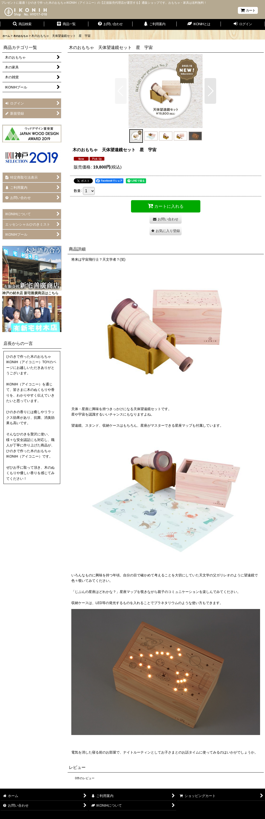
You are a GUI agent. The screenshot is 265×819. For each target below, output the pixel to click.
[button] (22, 24)
